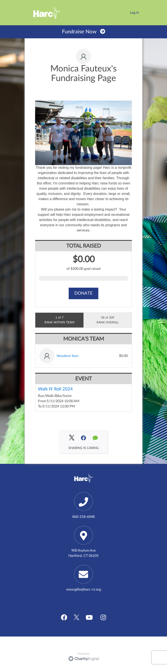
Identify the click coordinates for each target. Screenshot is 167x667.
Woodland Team (67, 356)
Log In (134, 12)
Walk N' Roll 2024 (55, 389)
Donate (83, 293)
